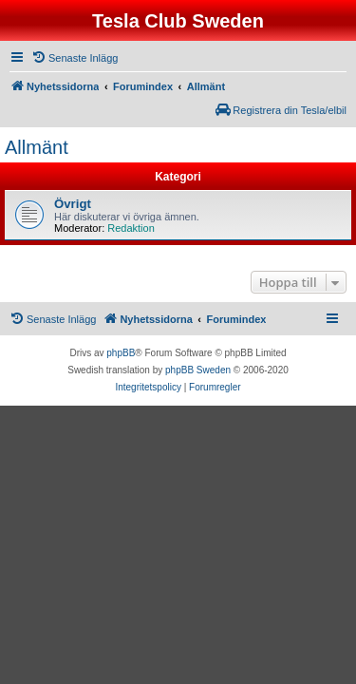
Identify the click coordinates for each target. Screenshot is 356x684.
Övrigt (72, 204)
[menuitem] (74, 58)
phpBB (120, 353)
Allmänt (36, 147)
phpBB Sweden (198, 370)
